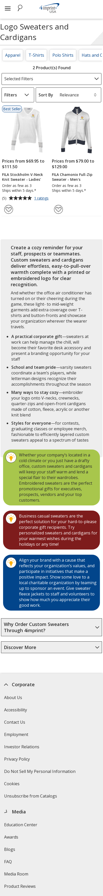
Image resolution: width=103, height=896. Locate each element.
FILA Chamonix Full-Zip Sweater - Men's (72, 177)
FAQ (8, 861)
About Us (13, 697)
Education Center (20, 825)
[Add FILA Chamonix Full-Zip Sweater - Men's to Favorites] (58, 209)
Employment (16, 734)
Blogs (9, 849)
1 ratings (42, 198)
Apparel (12, 55)
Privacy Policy (17, 760)
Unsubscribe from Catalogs (31, 797)
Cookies (12, 785)
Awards (11, 837)
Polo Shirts (62, 55)
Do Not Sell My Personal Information (40, 773)
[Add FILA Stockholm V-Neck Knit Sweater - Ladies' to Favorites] (9, 209)
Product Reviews (20, 886)
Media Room (16, 874)
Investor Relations (22, 748)
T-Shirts (36, 55)
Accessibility (15, 710)
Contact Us (14, 722)
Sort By (46, 95)
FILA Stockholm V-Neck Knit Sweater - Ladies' (22, 177)
